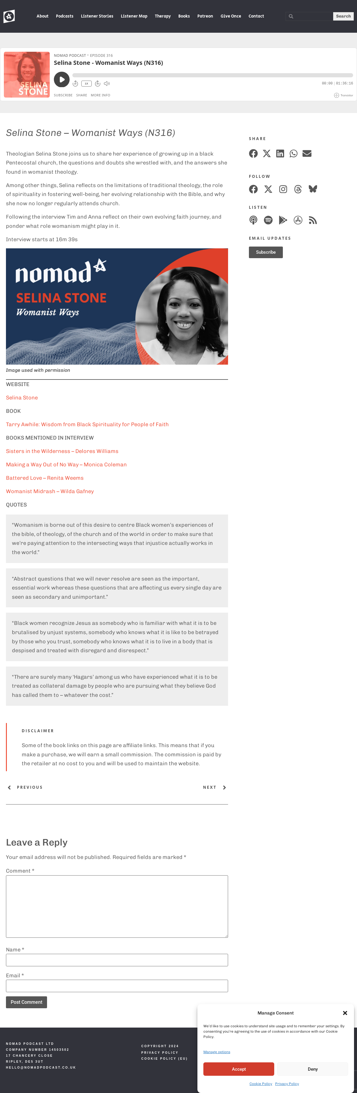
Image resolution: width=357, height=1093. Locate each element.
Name (15, 949)
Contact (256, 16)
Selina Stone (22, 397)
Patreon (205, 16)
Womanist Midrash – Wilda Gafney (50, 491)
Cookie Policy (261, 1084)
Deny (313, 1069)
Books (184, 16)
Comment (20, 871)
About (43, 16)
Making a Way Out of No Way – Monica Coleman (66, 464)
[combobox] (309, 16)
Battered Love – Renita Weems (45, 478)
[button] (345, 1013)
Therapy (163, 16)
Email (15, 975)
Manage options (216, 1052)
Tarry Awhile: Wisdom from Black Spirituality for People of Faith (87, 424)
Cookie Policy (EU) (164, 1058)
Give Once (231, 16)
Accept (239, 1069)
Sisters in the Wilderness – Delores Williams (62, 451)
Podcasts (65, 16)
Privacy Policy (287, 1084)
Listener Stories (97, 16)
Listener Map (134, 16)
